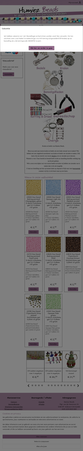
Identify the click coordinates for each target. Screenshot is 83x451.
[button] (41, 48)
